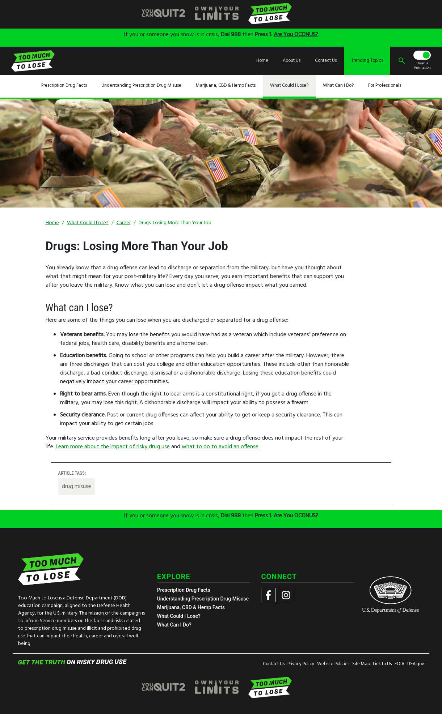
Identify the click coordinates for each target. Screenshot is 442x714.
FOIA (399, 664)
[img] (163, 13)
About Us (291, 60)
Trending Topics (367, 60)
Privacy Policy (300, 664)
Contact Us (326, 60)
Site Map (361, 664)
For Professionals (384, 85)
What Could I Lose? (289, 85)
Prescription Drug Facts (64, 85)
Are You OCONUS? (296, 34)
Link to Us (382, 664)
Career (124, 223)
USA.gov (415, 664)
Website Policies (333, 664)
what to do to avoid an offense (220, 447)
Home (262, 60)
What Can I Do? (338, 85)
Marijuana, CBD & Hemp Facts (226, 85)
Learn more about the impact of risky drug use (113, 447)
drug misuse (76, 486)
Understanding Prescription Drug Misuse (141, 85)
